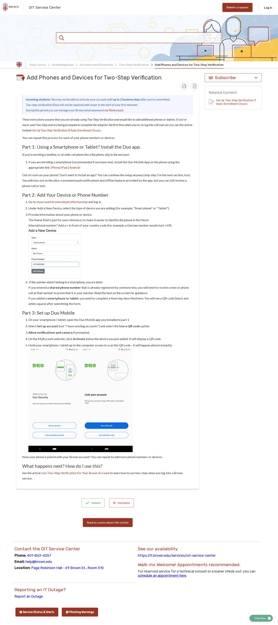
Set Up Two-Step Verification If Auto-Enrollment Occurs (66, 130)
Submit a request (237, 7)
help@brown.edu (38, 562)
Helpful (93, 503)
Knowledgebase (63, 64)
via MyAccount (113, 110)
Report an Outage (28, 596)
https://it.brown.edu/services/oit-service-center (177, 555)
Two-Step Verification (134, 64)
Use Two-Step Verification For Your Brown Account (75, 473)
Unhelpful (121, 503)
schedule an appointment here (162, 575)
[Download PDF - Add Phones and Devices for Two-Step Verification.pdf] (194, 86)
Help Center (38, 64)
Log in (268, 7)
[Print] (184, 86)
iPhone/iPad (59, 167)
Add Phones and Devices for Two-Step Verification (189, 64)
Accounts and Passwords (96, 64)
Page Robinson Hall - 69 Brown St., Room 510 (67, 568)
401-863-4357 (39, 555)
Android (74, 167)
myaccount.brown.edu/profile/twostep (62, 202)
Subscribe (233, 78)
